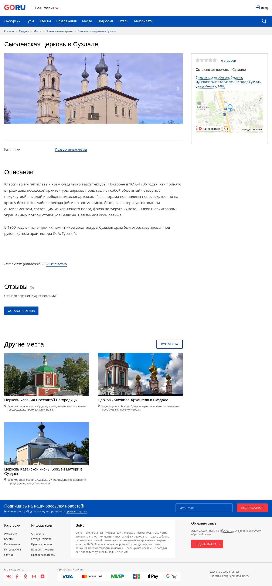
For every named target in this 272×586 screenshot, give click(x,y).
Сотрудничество (41, 539)
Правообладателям (43, 555)
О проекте (37, 533)
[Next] (178, 88)
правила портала (76, 511)
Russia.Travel (56, 263)
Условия (257, 129)
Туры (30, 21)
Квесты (45, 21)
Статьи (8, 555)
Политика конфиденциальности (229, 576)
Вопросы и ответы (42, 549)
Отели (123, 21)
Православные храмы (59, 31)
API (226, 128)
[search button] (264, 21)
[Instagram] (34, 576)
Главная (9, 31)
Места (87, 21)
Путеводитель (13, 549)
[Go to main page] (15, 8)
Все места (169, 344)
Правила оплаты (41, 544)
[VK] (8, 576)
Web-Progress (231, 571)
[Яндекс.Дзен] (42, 576)
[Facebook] (17, 576)
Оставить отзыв (21, 310)
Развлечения (66, 21)
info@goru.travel (229, 530)
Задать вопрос (207, 544)
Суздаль (24, 31)
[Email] (204, 507)
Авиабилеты (143, 21)
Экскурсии (12, 21)
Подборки (105, 21)
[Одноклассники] (25, 576)
